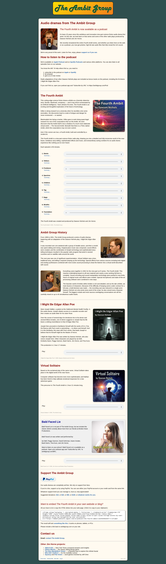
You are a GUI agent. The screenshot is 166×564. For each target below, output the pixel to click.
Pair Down (58, 556)
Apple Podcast (59, 62)
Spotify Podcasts (76, 62)
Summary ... (47, 155)
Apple (66, 72)
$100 (73, 495)
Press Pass (43, 560)
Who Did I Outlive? (52, 554)
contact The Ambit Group (55, 540)
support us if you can (89, 52)
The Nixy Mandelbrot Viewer (55, 553)
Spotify (73, 72)
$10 (57, 495)
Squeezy (48, 556)
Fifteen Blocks (50, 551)
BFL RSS (56, 560)
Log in (61, 560)
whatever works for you (86, 495)
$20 (62, 495)
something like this (61, 525)
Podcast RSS (50, 560)
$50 (68, 495)
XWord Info (49, 549)
